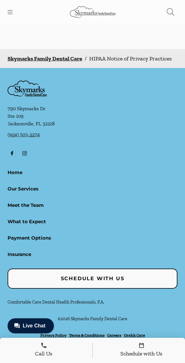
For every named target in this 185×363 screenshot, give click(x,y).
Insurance (19, 254)
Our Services (23, 189)
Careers (114, 335)
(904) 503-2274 (24, 135)
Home (15, 172)
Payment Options (29, 238)
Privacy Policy (53, 335)
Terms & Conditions (87, 335)
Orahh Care (134, 335)
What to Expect (27, 221)
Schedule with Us (92, 278)
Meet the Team (26, 205)
